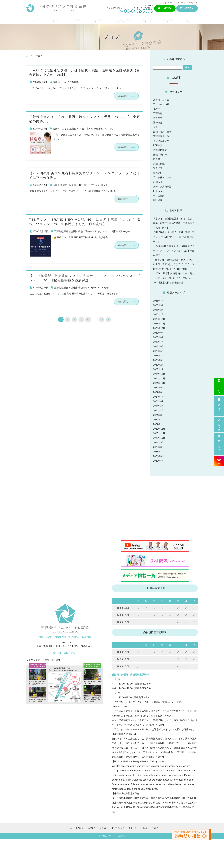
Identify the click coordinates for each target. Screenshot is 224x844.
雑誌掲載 (157, 200)
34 (101, 320)
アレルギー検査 (161, 104)
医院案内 (76, 20)
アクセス (148, 20)
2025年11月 (159, 328)
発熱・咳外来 (86, 129)
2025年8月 (158, 342)
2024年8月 (158, 397)
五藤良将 (74, 82)
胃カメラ (157, 168)
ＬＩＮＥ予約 (219, 386)
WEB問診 (187, 8)
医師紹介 (54, 20)
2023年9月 (158, 447)
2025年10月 (159, 333)
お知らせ (169, 20)
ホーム (34, 20)
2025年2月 (158, 369)
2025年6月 (158, 351)
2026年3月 (158, 310)
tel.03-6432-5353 (64, 657)
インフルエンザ (161, 141)
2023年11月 (159, 438)
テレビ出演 (159, 195)
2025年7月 (158, 346)
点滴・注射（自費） (163, 131)
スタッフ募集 (219, 406)
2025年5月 (158, 355)
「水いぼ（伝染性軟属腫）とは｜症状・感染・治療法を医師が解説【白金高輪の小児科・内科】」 (173, 223)
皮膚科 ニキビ (61, 82)
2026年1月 (158, 319)
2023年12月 (159, 433)
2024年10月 (159, 387)
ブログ (189, 20)
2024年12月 (159, 378)
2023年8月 (158, 451)
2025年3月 (158, 365)
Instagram (126, 232)
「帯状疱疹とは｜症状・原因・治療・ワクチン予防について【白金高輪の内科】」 (173, 237)
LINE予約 (164, 8)
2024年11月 (159, 383)
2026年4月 (158, 305)
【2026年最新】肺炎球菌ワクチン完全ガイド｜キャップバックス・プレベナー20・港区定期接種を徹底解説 (173, 282)
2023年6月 (158, 461)
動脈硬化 (157, 173)
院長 (155, 127)
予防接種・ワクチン (104, 129)
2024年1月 (158, 429)
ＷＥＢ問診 (219, 425)
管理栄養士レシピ (162, 136)
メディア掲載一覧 (111, 232)
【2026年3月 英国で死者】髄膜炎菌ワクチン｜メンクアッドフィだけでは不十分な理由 (173, 250)
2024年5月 (158, 410)
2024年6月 (158, 406)
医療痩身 (157, 118)
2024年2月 (158, 424)
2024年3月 (158, 419)
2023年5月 (158, 465)
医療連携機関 (71, 232)
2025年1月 (158, 374)
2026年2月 (158, 314)
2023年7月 (158, 456)
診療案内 (97, 20)
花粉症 (156, 109)
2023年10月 (159, 442)
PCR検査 (158, 145)
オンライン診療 (219, 444)
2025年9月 (158, 337)
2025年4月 (158, 360)
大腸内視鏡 (159, 163)
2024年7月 (158, 401)
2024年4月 (158, 415)
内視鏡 (156, 159)
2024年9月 (158, 392)
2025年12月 (159, 323)
